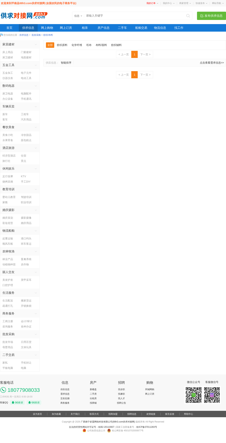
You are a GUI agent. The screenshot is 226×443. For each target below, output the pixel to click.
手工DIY (26, 181)
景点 (23, 160)
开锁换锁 (26, 305)
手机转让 (26, 362)
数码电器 (8, 85)
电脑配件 (26, 93)
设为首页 (37, 414)
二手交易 (8, 354)
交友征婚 (64, 398)
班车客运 (26, 243)
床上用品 (7, 52)
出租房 (93, 398)
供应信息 (64, 389)
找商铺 (93, 403)
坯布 (89, 44)
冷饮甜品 (26, 134)
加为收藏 (56, 414)
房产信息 (104, 27)
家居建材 (8, 44)
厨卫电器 (7, 93)
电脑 (23, 367)
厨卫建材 (7, 57)
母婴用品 (7, 347)
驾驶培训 (26, 197)
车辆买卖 (8, 106)
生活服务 (8, 292)
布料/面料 (101, 44)
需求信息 (64, 394)
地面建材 (26, 57)
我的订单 (151, 3)
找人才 (121, 398)
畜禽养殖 (26, 259)
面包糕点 (26, 140)
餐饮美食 (8, 127)
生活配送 (7, 300)
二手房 (93, 394)
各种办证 (26, 326)
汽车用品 (26, 119)
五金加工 (7, 72)
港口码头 (26, 238)
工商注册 (7, 321)
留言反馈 (169, 414)
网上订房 (66, 27)
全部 (50, 44)
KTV (23, 176)
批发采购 (36, 35)
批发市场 (7, 341)
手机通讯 (26, 98)
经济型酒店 (9, 155)
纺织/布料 (48, 35)
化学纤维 (77, 44)
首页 (9, 27)
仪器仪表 (7, 78)
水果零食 (7, 140)
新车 (5, 114)
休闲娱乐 (8, 168)
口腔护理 (7, 285)
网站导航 (216, 3)
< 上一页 (124, 54)
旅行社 (6, 160)
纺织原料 (62, 44)
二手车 (122, 27)
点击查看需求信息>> (212, 62)
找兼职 (121, 394)
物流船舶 (8, 230)
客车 (5, 119)
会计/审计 (26, 321)
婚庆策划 (7, 217)
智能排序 (66, 62)
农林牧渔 (8, 251)
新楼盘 (93, 389)
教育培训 (8, 189)
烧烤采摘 (7, 181)
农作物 (25, 264)
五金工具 (8, 65)
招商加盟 (113, 414)
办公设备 (7, 98)
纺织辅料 (116, 44)
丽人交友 (8, 272)
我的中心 (167, 3)
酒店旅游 (8, 147)
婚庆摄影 (8, 210)
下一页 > (145, 54)
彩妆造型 (7, 223)
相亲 (85, 27)
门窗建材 (26, 52)
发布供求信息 (214, 15)
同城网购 (149, 389)
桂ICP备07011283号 (146, 427)
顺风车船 (7, 243)
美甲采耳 (26, 279)
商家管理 (183, 3)
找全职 (121, 389)
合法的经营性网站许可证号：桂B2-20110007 (91, 427)
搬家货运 (26, 300)
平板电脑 (7, 367)
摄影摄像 (26, 217)
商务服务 (8, 313)
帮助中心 (188, 414)
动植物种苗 (9, 264)
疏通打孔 (7, 305)
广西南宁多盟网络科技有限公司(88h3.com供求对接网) (108, 421)
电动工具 (26, 78)
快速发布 (200, 3)
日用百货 (26, 341)
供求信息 (28, 27)
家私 (5, 362)
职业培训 (26, 202)
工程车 (25, 114)
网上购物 (47, 27)
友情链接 (150, 414)
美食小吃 (7, 134)
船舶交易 (141, 27)
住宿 (23, 155)
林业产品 (7, 259)
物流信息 (160, 27)
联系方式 (94, 414)
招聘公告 (121, 403)
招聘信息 (131, 414)
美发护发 (7, 279)
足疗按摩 (7, 176)
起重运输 (7, 238)
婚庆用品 (26, 223)
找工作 (178, 27)
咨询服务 (7, 326)
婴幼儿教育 (9, 197)
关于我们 (75, 414)
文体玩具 (26, 347)
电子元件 (26, 72)
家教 (5, 202)
